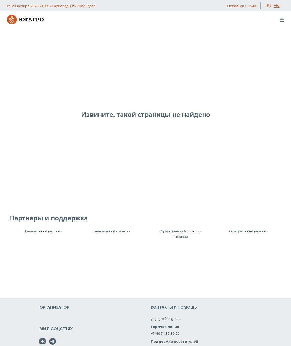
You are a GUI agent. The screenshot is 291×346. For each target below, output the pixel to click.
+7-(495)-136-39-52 (165, 333)
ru (268, 5)
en (277, 5)
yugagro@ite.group (166, 318)
